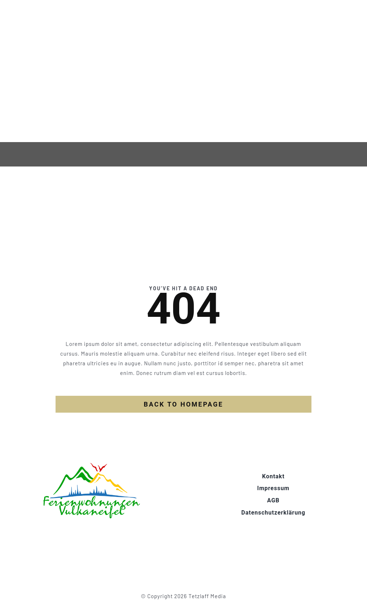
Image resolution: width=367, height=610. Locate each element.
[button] (16, 594)
